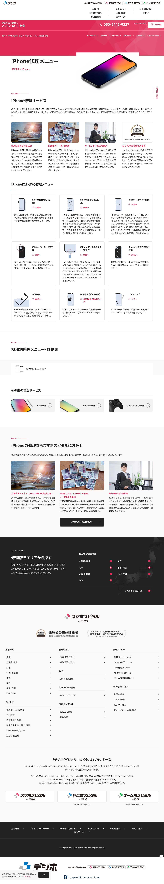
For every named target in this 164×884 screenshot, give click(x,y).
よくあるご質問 (66, 678)
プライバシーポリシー (15, 730)
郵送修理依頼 (12, 735)
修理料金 (104, 35)
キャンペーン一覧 (67, 695)
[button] (43, 875)
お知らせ (146, 13)
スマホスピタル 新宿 (13, 24)
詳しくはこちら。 (25, 876)
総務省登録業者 (13, 720)
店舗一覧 (95, 9)
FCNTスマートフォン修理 (125, 709)
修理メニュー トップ (122, 657)
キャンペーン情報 (153, 35)
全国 (8, 657)
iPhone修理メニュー (123, 662)
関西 (119, 561)
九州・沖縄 (122, 573)
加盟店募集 (119, 694)
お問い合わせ (93, 828)
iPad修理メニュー (122, 667)
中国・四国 (122, 567)
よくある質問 (120, 13)
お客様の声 (127, 35)
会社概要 (10, 715)
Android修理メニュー (123, 672)
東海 (81, 580)
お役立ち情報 (96, 17)
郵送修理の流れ (95, 13)
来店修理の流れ (146, 9)
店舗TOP (91, 35)
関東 (81, 567)
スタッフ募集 (119, 699)
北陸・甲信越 (84, 573)
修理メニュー (121, 9)
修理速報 (115, 35)
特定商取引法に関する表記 (18, 725)
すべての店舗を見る (133, 590)
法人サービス (121, 17)
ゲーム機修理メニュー (124, 677)
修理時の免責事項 (68, 828)
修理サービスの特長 (15, 709)
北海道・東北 (84, 561)
